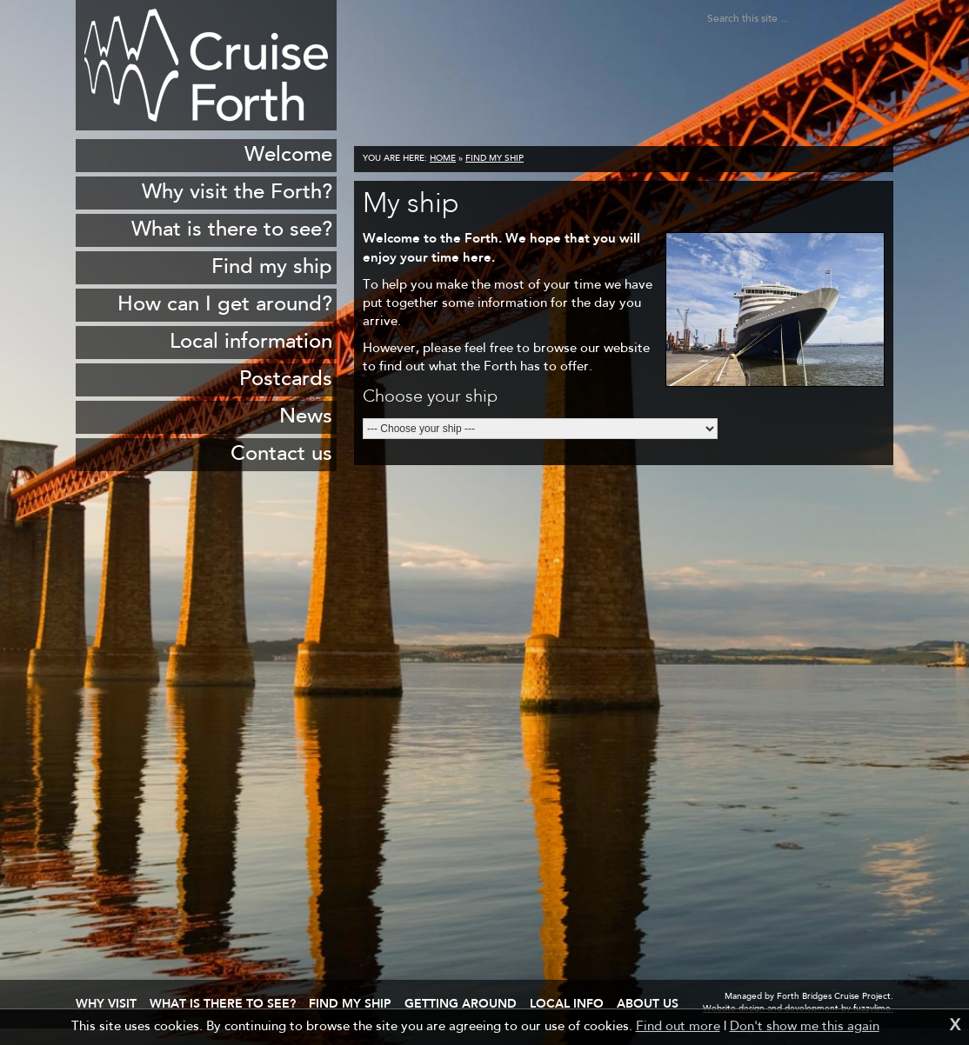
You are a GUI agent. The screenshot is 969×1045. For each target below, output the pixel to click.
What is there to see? (223, 1003)
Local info (567, 1003)
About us (647, 1003)
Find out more (678, 1027)
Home (443, 159)
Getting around (460, 1003)
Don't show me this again (804, 1027)
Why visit (106, 1003)
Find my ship (494, 159)
